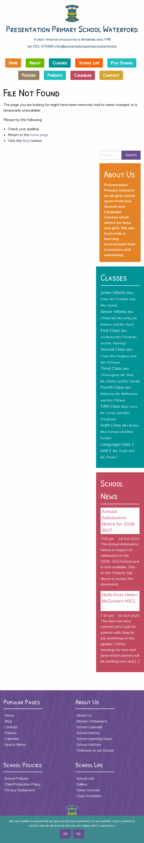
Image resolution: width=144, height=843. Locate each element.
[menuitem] (14, 64)
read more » (107, 825)
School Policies (16, 778)
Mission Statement (91, 721)
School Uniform (88, 744)
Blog (8, 721)
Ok (65, 834)
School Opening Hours (94, 738)
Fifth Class (119, 412)
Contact (111, 75)
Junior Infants (118, 298)
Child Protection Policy (22, 784)
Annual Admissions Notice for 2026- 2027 (119, 520)
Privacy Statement (19, 790)
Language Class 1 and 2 (117, 450)
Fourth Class (119, 393)
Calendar (82, 75)
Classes (59, 62)
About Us (84, 715)
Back (26, 140)
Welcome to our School (95, 750)
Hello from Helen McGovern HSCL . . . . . (120, 601)
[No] (138, 829)
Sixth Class (120, 431)
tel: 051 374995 (40, 46)
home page (39, 134)
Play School (122, 62)
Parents (54, 75)
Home (13, 62)
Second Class (118, 355)
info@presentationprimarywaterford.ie (86, 46)
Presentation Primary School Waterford (72, 29)
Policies (29, 75)
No (78, 834)
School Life (89, 62)
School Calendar (89, 727)
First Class (119, 336)
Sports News (15, 744)
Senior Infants (119, 317)
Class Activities (88, 796)
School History (88, 733)
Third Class (120, 374)
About (35, 62)
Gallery (82, 784)
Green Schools (88, 790)
